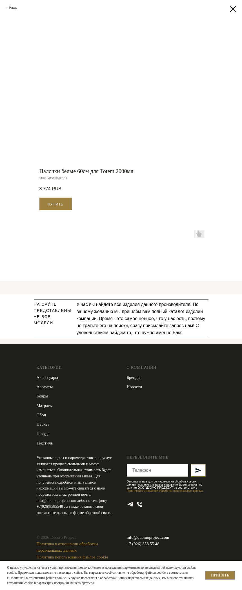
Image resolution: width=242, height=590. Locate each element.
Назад (13, 7)
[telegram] (130, 504)
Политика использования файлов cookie (72, 557)
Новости (134, 387)
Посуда (43, 433)
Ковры (42, 396)
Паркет (43, 424)
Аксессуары (47, 377)
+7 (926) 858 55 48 (143, 544)
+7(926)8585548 (50, 506)
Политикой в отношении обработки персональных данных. (165, 490)
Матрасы (45, 405)
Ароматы (45, 387)
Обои (41, 415)
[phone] (139, 504)
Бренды (134, 377)
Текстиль (45, 443)
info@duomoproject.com (56, 501)
